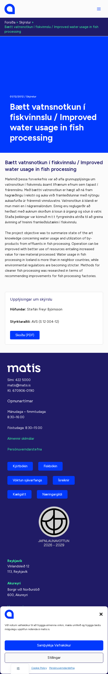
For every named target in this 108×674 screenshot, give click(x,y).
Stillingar (54, 658)
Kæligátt (19, 494)
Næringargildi (52, 494)
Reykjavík (14, 561)
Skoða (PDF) (24, 335)
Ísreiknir (63, 480)
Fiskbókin (50, 466)
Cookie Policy (39, 668)
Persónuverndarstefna (62, 668)
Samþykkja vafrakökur (54, 645)
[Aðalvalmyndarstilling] (99, 9)
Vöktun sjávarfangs (27, 480)
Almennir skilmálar (20, 439)
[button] (101, 614)
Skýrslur (31, 96)
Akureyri (14, 583)
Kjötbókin (20, 466)
